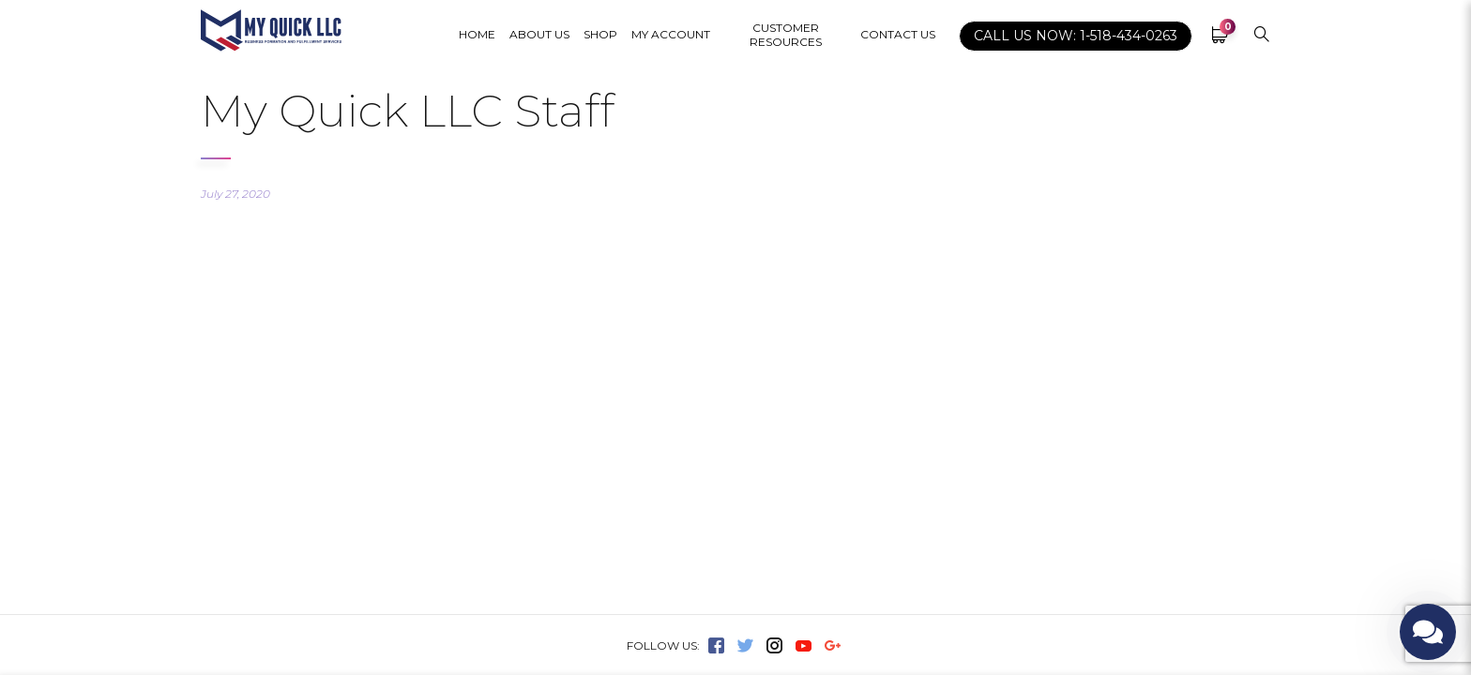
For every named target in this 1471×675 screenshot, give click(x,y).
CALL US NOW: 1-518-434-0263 (1075, 35)
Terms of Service (829, 368)
